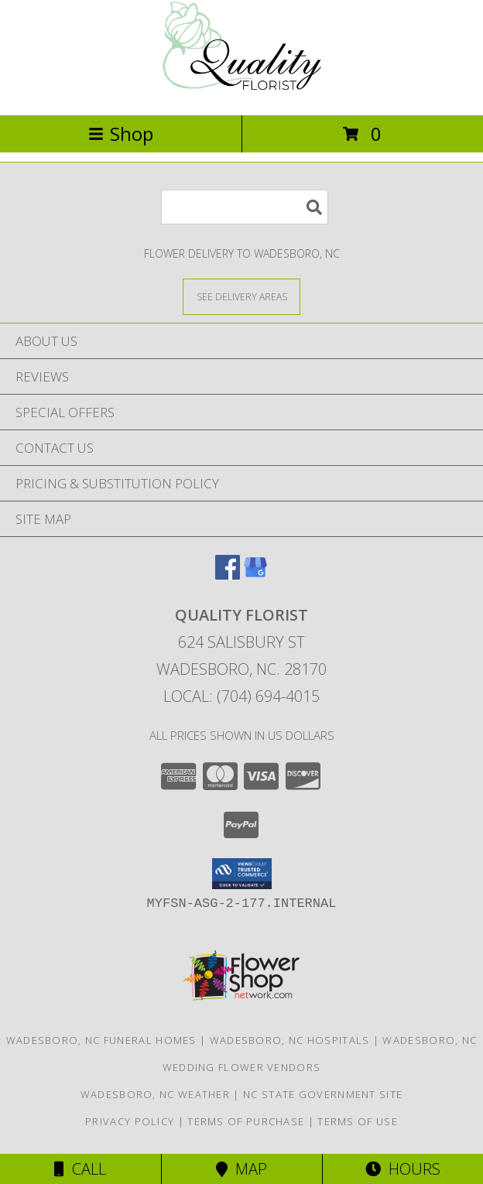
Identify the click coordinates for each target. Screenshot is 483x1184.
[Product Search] (244, 207)
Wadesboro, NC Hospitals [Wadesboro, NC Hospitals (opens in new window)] (290, 1040)
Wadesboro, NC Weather (155, 1094)
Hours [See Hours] (402, 1168)
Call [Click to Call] (80, 1168)
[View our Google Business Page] (255, 574)
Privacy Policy (129, 1121)
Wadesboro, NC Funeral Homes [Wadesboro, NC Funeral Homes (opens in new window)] (101, 1040)
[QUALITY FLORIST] (241, 92)
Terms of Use (357, 1121)
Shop (120, 133)
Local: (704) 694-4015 (241, 696)
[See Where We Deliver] (241, 296)
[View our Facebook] (227, 574)
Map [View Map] (241, 1168)
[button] (242, 873)
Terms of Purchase (245, 1121)
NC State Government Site (322, 1094)
